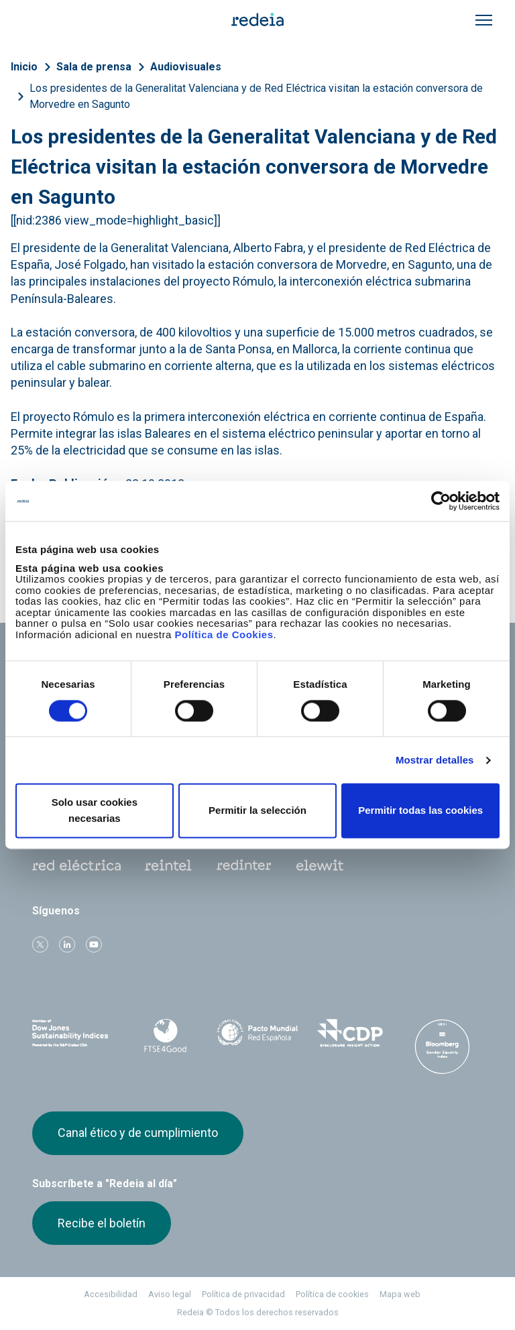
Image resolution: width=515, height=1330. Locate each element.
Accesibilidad (110, 1294)
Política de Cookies (223, 634)
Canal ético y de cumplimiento (138, 1133)
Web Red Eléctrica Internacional (244, 865)
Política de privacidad (243, 1294)
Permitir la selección (257, 811)
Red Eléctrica (76, 865)
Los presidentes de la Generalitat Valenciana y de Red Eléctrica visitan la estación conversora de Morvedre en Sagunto (256, 96)
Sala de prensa (93, 66)
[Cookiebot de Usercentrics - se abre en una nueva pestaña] (441, 501)
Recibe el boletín (102, 1223)
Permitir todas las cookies (420, 811)
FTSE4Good (166, 1035)
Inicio (24, 66)
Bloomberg (442, 1046)
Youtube (94, 944)
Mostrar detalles (435, 760)
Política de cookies (332, 1294)
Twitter (40, 944)
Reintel (168, 865)
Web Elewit (319, 865)
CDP (350, 1033)
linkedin (67, 944)
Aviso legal (169, 1294)
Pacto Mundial (257, 1033)
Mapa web (400, 1294)
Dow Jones (73, 1033)
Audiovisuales (185, 66)
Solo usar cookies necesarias (94, 811)
